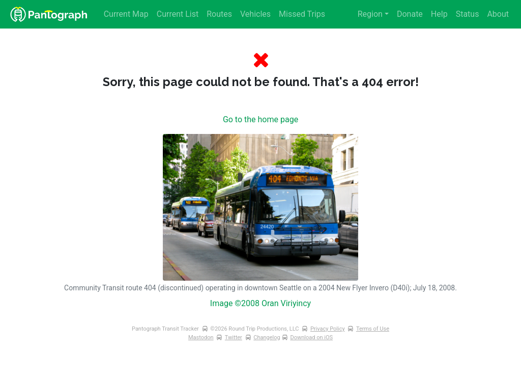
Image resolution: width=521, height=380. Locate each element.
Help (439, 14)
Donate (410, 14)
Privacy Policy (327, 328)
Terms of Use (372, 328)
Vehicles (255, 14)
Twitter (233, 337)
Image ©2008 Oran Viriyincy (260, 303)
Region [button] (370, 14)
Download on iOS (311, 337)
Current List (177, 14)
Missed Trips (302, 14)
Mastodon (201, 337)
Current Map (126, 14)
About (498, 14)
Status (467, 14)
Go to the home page (260, 119)
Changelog (266, 337)
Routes (219, 14)
